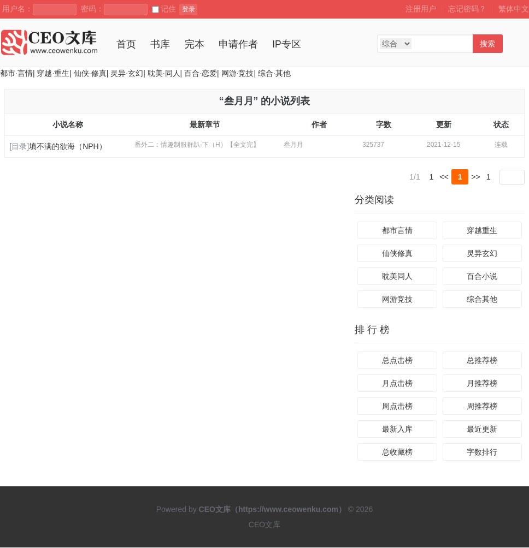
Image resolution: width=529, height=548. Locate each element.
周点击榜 (397, 406)
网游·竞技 (237, 73)
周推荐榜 (482, 406)
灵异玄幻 (482, 253)
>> (475, 176)
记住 (164, 8)
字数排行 (482, 452)
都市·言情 (16, 73)
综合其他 (482, 299)
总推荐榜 (482, 360)
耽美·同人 (164, 73)
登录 (188, 9)
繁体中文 (513, 8)
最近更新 (482, 429)
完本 (194, 44)
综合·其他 (274, 73)
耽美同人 (397, 276)
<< (444, 176)
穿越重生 (482, 231)
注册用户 (420, 8)
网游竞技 (397, 299)
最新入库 (397, 429)
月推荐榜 (482, 383)
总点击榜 (397, 360)
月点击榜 (397, 383)
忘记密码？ (467, 8)
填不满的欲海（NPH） (68, 146)
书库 (160, 44)
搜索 (487, 43)
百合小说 (482, 276)
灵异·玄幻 (126, 73)
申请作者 (238, 44)
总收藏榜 (397, 452)
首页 (126, 44)
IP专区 (286, 44)
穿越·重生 (53, 73)
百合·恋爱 (200, 73)
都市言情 (397, 231)
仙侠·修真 (90, 73)
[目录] (19, 146)
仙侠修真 (397, 253)
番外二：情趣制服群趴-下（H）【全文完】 (197, 144)
